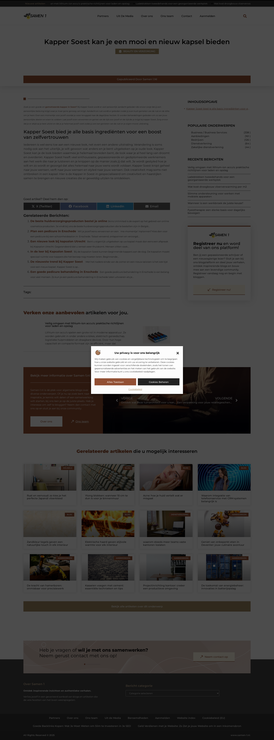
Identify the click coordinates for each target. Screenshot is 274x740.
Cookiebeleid (135, 389)
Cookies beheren (159, 382)
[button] (177, 353)
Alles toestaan (115, 382)
